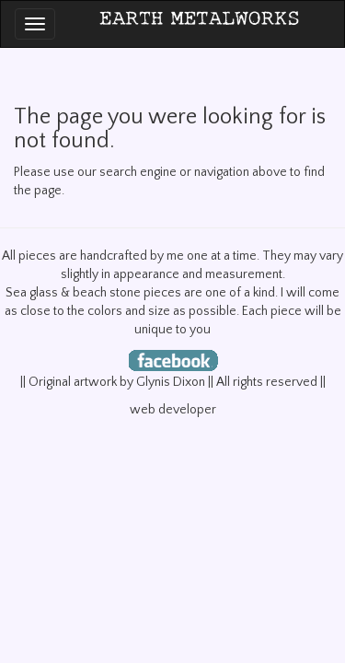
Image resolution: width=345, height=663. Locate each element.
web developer (173, 409)
